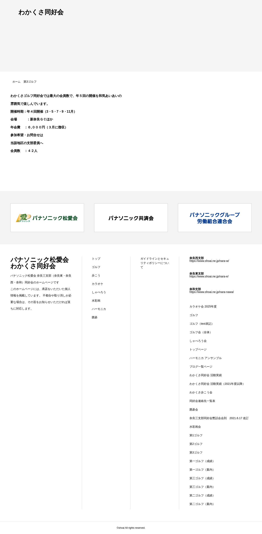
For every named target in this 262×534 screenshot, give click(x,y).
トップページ (198, 349)
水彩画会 (195, 426)
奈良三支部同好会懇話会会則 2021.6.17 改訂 (219, 418)
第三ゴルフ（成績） (202, 478)
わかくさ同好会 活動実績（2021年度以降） (217, 383)
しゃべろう (99, 292)
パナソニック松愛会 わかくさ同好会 (39, 263)
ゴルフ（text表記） (201, 323)
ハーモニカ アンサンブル (205, 358)
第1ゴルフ (196, 435)
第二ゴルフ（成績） (202, 495)
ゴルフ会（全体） (200, 332)
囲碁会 (193, 409)
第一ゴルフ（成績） (202, 461)
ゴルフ (96, 267)
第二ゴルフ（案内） (202, 504)
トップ (96, 258)
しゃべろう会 (198, 340)
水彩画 (96, 300)
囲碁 (94, 317)
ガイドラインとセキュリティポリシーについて (154, 263)
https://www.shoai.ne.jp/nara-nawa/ (211, 292)
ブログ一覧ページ (200, 366)
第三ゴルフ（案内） (202, 486)
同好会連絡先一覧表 (202, 401)
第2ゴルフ (196, 443)
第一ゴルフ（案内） (202, 469)
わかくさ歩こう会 (200, 392)
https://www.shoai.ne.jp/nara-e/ (208, 276)
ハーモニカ (99, 309)
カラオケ (97, 283)
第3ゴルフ (196, 452)
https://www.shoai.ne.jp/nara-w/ (209, 261)
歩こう (96, 275)
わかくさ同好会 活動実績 (205, 375)
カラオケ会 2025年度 (203, 306)
